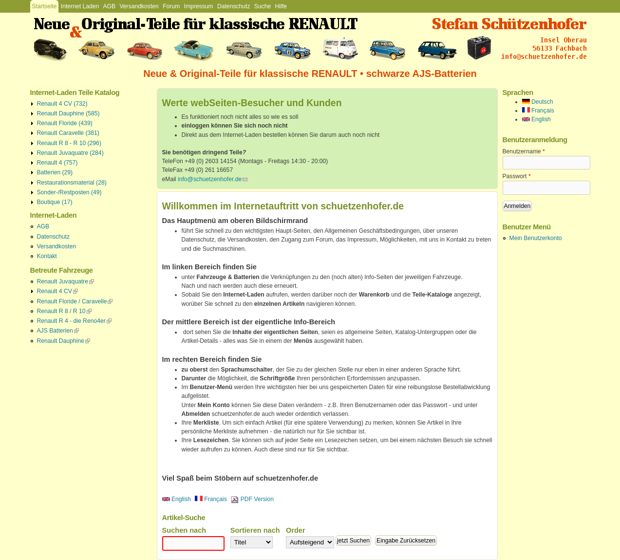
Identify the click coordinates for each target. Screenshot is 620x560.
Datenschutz (233, 6)
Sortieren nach (255, 530)
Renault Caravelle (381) (68, 133)
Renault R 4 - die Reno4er (74, 320)
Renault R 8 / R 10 (64, 311)
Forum (171, 6)
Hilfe (281, 6)
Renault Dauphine (63, 340)
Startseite (44, 6)
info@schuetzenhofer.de (212, 179)
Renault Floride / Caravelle (75, 301)
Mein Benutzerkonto (535, 238)
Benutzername (524, 151)
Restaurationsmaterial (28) (72, 182)
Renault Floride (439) (65, 123)
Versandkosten (138, 6)
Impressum (198, 6)
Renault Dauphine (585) (68, 113)
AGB (109, 6)
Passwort (517, 176)
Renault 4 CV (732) (62, 103)
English (176, 499)
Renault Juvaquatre (65, 281)
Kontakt (47, 256)
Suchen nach (184, 530)
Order (295, 530)
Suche (262, 6)
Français (211, 499)
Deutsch (537, 101)
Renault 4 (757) (57, 162)
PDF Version (252, 499)
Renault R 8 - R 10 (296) (69, 143)
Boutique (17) (55, 202)
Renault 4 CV (57, 291)
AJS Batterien (58, 330)
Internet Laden (80, 6)
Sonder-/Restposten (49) (69, 192)
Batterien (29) (55, 172)
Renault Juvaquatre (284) (70, 152)
